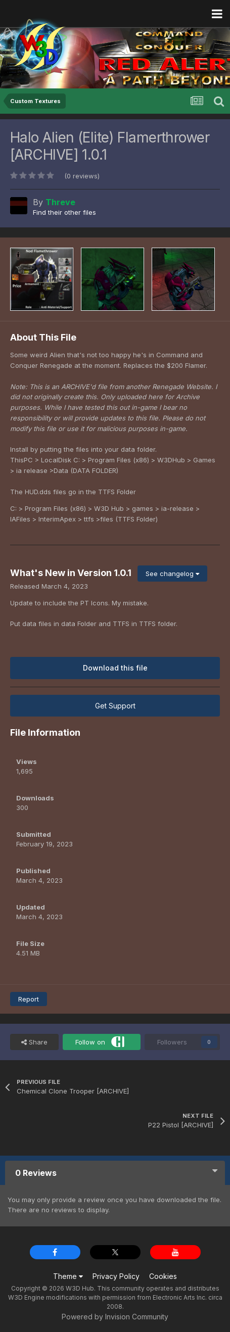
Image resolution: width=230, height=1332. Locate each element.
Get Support (115, 705)
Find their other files (64, 212)
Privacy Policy (116, 1276)
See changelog (172, 573)
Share (34, 1042)
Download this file (115, 667)
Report (28, 999)
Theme (68, 1276)
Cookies (163, 1276)
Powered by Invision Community (115, 1316)
